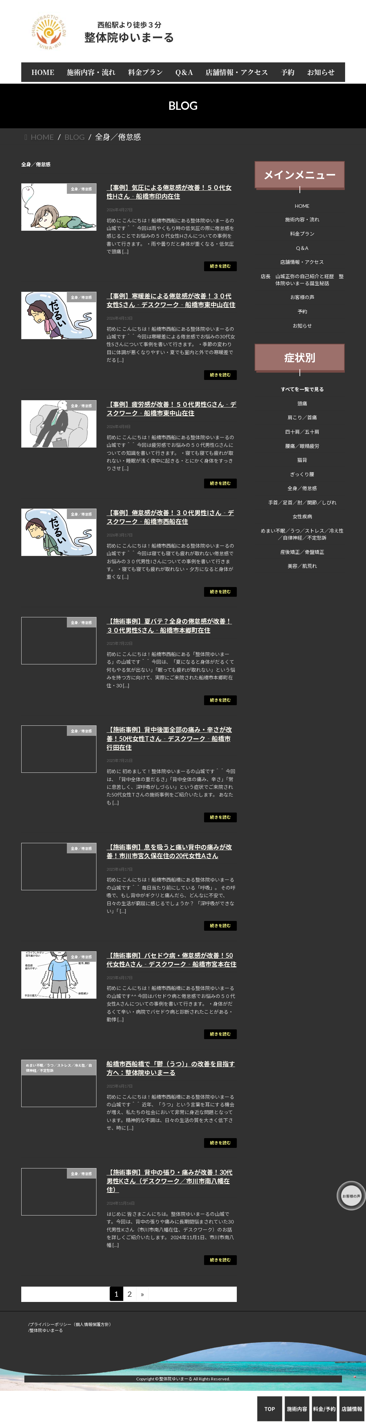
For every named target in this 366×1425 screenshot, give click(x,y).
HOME (302, 205)
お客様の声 (302, 297)
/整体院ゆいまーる (45, 1330)
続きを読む (220, 266)
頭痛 (302, 403)
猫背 (302, 460)
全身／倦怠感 (302, 488)
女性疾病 (302, 516)
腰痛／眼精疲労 (302, 446)
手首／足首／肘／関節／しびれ (302, 502)
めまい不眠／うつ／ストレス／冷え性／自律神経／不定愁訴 (302, 534)
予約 (302, 311)
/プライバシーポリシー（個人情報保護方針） (70, 1324)
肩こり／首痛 (302, 417)
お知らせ (302, 325)
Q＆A (302, 248)
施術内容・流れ (302, 219)
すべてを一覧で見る (302, 389)
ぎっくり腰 (302, 474)
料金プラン (302, 234)
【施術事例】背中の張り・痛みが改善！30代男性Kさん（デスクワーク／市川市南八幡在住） (170, 1181)
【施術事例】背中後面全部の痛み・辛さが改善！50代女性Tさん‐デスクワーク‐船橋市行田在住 (169, 738)
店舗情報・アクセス (302, 262)
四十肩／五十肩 (302, 432)
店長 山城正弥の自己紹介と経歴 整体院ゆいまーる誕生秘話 (302, 279)
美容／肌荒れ (302, 566)
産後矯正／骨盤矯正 (302, 552)
